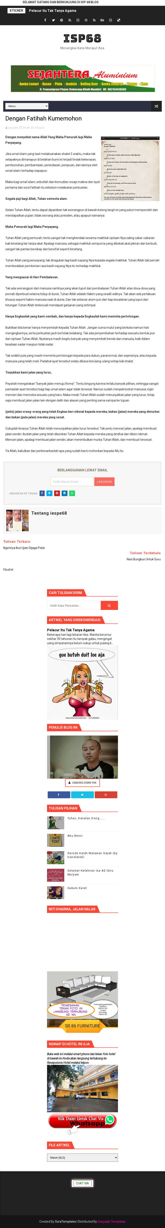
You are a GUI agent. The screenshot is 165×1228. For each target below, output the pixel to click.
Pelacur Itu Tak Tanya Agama (52, 11)
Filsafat (39, 127)
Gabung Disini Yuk (82, 782)
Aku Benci (75, 835)
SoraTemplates (65, 1221)
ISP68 (82, 38)
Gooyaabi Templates (111, 1221)
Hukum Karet (77, 888)
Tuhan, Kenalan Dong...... (86, 818)
